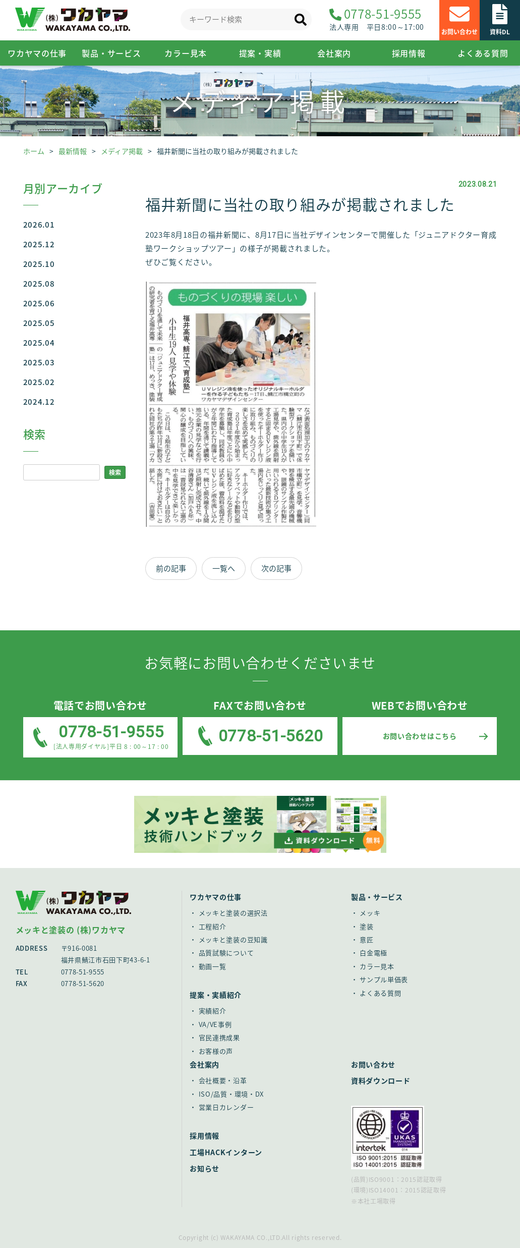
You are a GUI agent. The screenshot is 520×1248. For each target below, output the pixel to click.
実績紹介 (212, 1010)
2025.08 (39, 283)
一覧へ (223, 568)
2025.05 (39, 323)
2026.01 (39, 224)
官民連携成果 (219, 1037)
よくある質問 (482, 53)
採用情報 (409, 53)
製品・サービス (111, 53)
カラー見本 (185, 53)
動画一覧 (212, 966)
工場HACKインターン (226, 1152)
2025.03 (39, 362)
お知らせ (204, 1168)
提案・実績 (260, 53)
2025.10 (39, 263)
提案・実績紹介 (216, 995)
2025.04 (39, 342)
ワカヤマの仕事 (216, 897)
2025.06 (39, 303)
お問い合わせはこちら (420, 736)
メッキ (370, 912)
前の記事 (171, 568)
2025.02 (39, 382)
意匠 (366, 939)
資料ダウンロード (381, 1080)
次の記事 (276, 568)
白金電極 (373, 952)
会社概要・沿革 (223, 1080)
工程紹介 (212, 926)
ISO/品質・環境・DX (231, 1094)
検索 (115, 472)
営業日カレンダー (226, 1107)
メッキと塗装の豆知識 (233, 939)
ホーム (33, 151)
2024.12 (39, 401)
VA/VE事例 (215, 1024)
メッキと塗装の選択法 (233, 912)
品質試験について (226, 952)
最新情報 (73, 151)
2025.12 (39, 244)
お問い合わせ (373, 1064)
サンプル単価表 (384, 979)
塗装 (366, 926)
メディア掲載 (122, 151)
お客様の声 (216, 1051)
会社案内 (334, 53)
